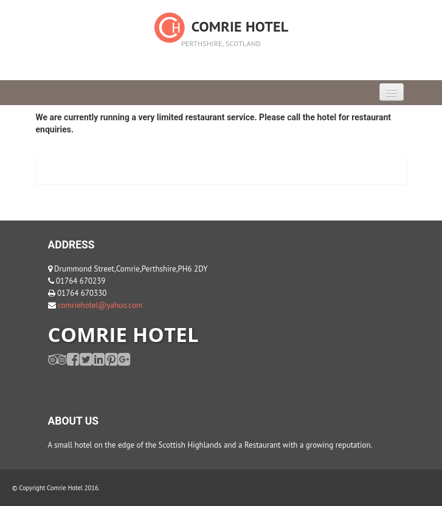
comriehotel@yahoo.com (100, 305)
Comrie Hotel (221, 31)
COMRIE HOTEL (123, 334)
